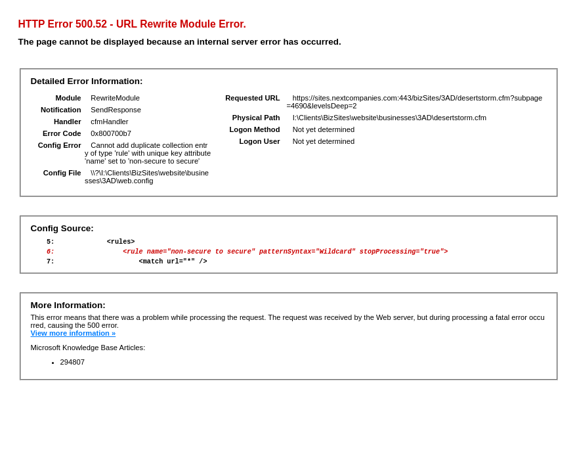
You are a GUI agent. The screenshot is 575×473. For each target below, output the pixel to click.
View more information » (73, 339)
